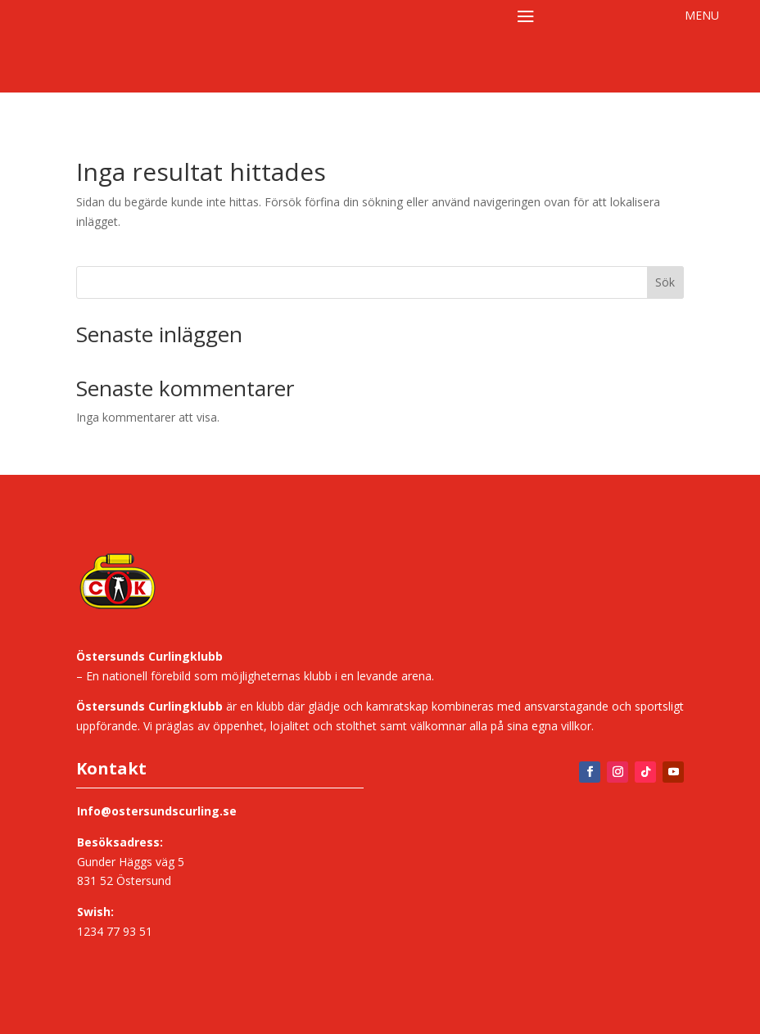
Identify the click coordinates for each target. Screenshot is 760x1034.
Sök (665, 282)
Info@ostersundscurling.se (157, 811)
